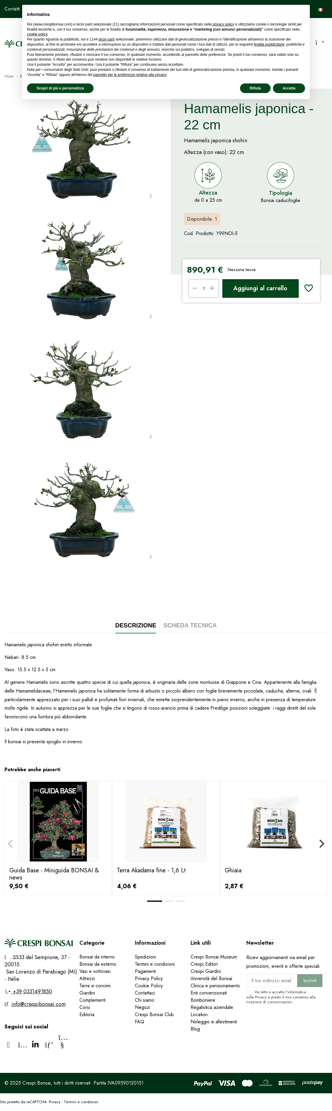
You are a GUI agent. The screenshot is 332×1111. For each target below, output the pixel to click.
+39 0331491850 (31, 991)
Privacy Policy (149, 978)
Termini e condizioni (155, 964)
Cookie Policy (149, 985)
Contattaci (145, 992)
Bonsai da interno (97, 956)
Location (199, 1014)
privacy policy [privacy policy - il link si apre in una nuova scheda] (223, 24)
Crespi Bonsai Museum (214, 956)
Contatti (12, 8)
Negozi (142, 1007)
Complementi (92, 1000)
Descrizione (135, 625)
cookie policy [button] (37, 34)
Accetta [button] (289, 88)
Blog (195, 1028)
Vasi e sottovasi (95, 971)
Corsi (84, 1007)
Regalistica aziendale (212, 1007)
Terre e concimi (95, 985)
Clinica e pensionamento (215, 985)
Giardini (87, 992)
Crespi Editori (204, 964)
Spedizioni (145, 956)
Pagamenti (145, 971)
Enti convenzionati (209, 992)
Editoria (86, 1014)
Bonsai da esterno (97, 964)
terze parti (106, 39)
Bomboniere (203, 1000)
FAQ (140, 1021)
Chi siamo (144, 1000)
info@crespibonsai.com (38, 1004)
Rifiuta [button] (255, 88)
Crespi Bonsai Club (154, 1014)
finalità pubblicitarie (269, 44)
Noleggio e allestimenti (214, 1021)
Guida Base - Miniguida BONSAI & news (54, 874)
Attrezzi (87, 978)
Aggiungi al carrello (260, 288)
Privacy (261, 997)
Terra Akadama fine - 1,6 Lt (151, 870)
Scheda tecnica (190, 625)
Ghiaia (233, 870)
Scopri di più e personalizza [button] (60, 88)
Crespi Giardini (206, 971)
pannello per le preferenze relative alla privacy (130, 75)
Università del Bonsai (211, 978)
